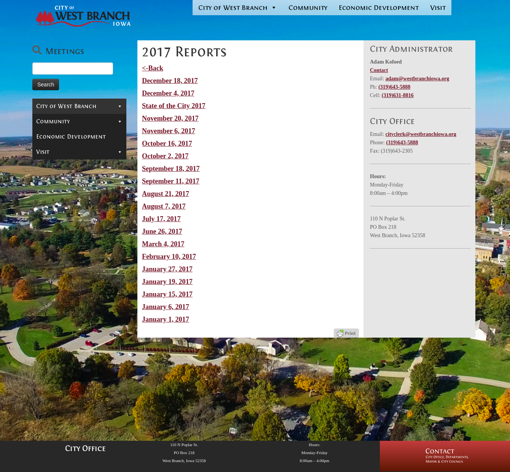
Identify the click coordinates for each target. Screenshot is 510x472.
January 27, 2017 (167, 269)
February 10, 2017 (169, 256)
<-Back (152, 68)
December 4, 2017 (168, 93)
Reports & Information (79, 210)
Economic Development (379, 7)
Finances (81, 381)
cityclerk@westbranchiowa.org (421, 134)
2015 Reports (62, 312)
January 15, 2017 (167, 294)
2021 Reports (62, 244)
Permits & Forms (60, 164)
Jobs (42, 199)
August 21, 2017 (165, 194)
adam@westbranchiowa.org (417, 78)
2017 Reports (62, 290)
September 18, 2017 (171, 168)
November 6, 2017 (168, 131)
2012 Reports (62, 347)
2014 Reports (62, 324)
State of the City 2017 (174, 106)
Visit (438, 7)
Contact (48, 119)
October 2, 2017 (165, 156)
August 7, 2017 (164, 206)
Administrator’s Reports (81, 233)
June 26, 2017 (162, 231)
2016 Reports (62, 301)
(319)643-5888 (394, 87)
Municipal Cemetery (65, 187)
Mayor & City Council (79, 130)
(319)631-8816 (398, 95)
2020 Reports (62, 255)
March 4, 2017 (163, 244)
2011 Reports (62, 358)
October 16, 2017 (167, 143)
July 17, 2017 (161, 219)
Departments (79, 153)
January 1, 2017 (165, 319)
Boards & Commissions (79, 142)
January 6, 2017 (165, 307)
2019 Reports (62, 267)
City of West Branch (237, 7)
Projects (81, 370)
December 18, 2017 (170, 81)
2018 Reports (62, 278)
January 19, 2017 (167, 281)
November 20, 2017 (170, 118)
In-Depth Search (60, 176)
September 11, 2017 (170, 181)
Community (307, 7)
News (48, 221)
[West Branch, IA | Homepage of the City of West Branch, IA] (76, 16)
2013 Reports (62, 335)
